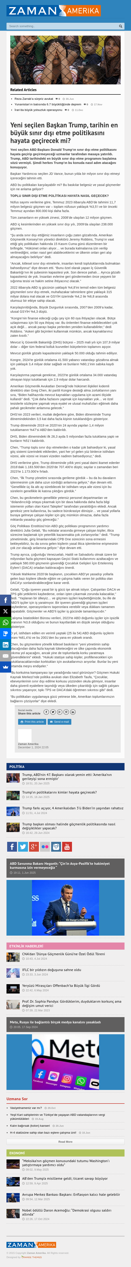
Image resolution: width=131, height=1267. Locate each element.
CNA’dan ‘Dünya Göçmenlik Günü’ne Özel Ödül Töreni (63, 954)
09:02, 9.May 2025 (35, 1169)
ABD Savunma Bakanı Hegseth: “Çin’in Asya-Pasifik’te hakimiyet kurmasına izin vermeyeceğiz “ (60, 865)
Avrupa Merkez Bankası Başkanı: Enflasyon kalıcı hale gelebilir (71, 1194)
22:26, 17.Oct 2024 (35, 1219)
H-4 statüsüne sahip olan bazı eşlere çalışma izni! (43, 1132)
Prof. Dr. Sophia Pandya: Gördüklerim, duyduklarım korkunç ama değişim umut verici (71, 1003)
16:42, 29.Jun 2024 (35, 832)
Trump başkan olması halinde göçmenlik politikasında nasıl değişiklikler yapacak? (68, 826)
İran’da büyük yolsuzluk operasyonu (38, 110)
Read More (66, 1141)
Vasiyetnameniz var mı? (26, 1108)
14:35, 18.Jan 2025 (35, 797)
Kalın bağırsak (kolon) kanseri (30, 1125)
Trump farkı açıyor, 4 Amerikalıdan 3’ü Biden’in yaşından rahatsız (72, 808)
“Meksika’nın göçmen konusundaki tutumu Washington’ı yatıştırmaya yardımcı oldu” (66, 1163)
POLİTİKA (16, 766)
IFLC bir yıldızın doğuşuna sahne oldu (51, 969)
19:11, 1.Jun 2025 (23, 872)
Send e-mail (59, 722)
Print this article (32, 722)
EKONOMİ (17, 1153)
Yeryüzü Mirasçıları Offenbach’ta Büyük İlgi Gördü (61, 985)
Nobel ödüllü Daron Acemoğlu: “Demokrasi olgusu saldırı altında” (66, 1212)
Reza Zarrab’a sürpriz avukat (34, 98)
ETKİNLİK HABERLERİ (26, 946)
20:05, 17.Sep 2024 (24, 1027)
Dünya (65, 118)
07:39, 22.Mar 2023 (36, 1010)
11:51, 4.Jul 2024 (34, 813)
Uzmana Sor (16, 1098)
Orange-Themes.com (31, 1257)
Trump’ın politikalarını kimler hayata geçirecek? (59, 792)
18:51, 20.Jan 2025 (35, 783)
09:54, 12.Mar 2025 (36, 1199)
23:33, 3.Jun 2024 (35, 974)
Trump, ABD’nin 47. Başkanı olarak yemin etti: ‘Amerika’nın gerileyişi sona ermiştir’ (67, 776)
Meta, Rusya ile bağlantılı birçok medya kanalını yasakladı (55, 1022)
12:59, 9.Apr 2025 (35, 1183)
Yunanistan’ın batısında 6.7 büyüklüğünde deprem (48, 104)
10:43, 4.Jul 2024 (34, 958)
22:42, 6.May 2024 (35, 990)
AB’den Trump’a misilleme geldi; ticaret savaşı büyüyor (65, 1178)
